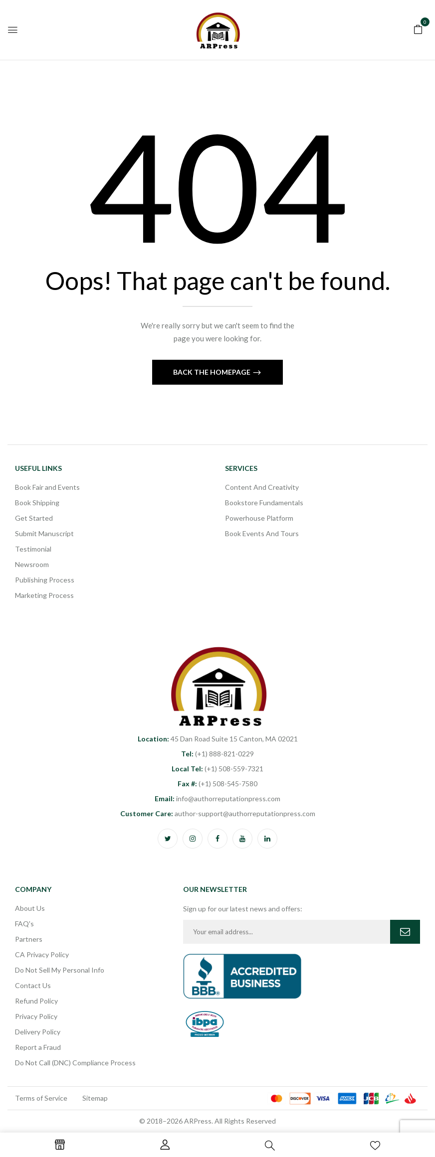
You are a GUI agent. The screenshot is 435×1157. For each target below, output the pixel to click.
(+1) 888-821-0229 (217, 753)
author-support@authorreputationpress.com (217, 813)
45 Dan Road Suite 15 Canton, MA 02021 (218, 738)
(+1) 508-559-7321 (217, 768)
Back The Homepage (212, 372)
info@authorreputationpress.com (217, 798)
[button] (418, 28)
